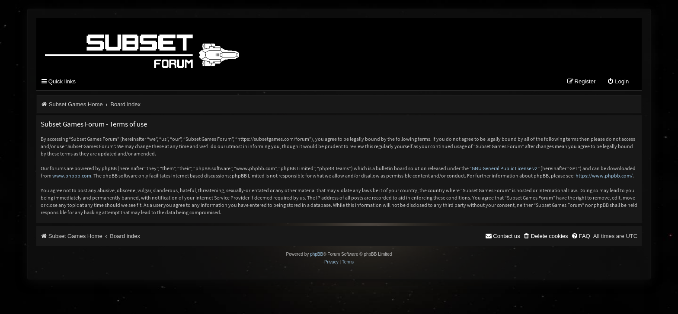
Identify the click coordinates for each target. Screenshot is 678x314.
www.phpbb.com (71, 175)
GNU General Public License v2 (504, 168)
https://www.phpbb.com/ (604, 175)
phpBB (316, 254)
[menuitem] (618, 82)
